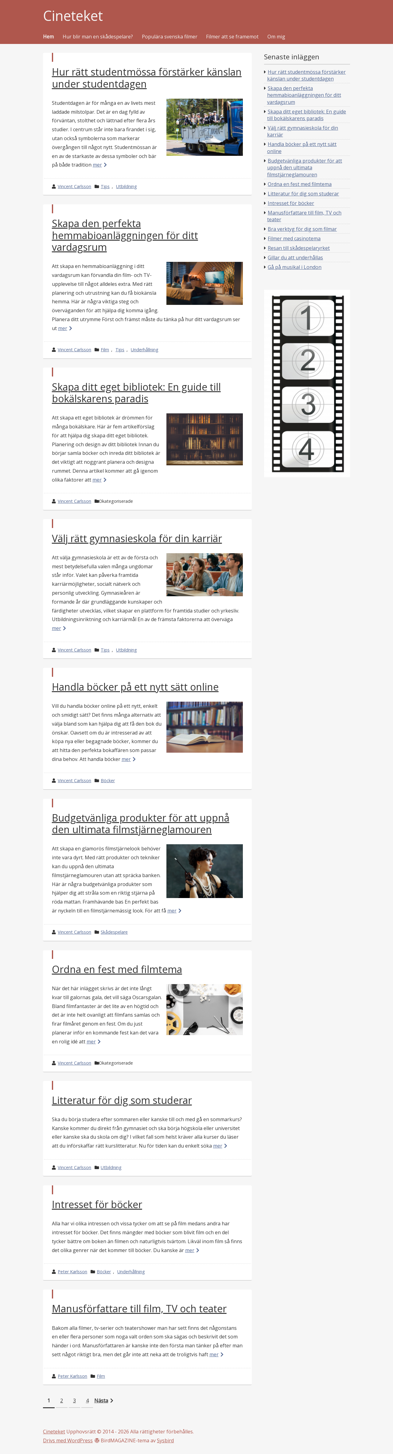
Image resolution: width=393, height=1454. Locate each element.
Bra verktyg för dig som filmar (302, 229)
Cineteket (73, 16)
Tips (105, 186)
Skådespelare (114, 932)
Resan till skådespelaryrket (299, 248)
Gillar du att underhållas (295, 257)
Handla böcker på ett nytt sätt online (135, 686)
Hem (48, 37)
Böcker (108, 780)
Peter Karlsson (72, 1272)
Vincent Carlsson (74, 186)
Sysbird (165, 1440)
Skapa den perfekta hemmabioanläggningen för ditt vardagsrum (125, 235)
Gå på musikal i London (294, 267)
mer (97, 164)
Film (105, 350)
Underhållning (144, 350)
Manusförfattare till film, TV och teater (139, 1308)
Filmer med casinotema (294, 238)
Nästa (101, 1400)
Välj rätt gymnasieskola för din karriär (137, 538)
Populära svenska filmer (169, 37)
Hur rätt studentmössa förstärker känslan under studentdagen (147, 77)
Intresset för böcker (97, 1204)
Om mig (276, 37)
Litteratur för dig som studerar (122, 1100)
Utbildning (126, 186)
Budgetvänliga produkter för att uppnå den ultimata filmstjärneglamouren (140, 823)
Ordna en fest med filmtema (117, 969)
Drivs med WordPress (68, 1440)
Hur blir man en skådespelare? (98, 37)
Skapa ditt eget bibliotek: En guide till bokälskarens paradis (136, 392)
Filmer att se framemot (232, 37)
